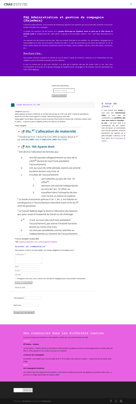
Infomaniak (46, 401)
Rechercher (27, 390)
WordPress (27, 401)
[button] (53, 105)
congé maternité (44, 242)
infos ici (35, 69)
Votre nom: (18, 305)
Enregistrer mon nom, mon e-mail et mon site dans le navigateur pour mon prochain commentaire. (51, 279)
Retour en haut (20, 287)
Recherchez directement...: (61, 86)
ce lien (80, 67)
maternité (53, 242)
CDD (35, 242)
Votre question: (19, 298)
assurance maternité (26, 242)
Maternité (26, 111)
